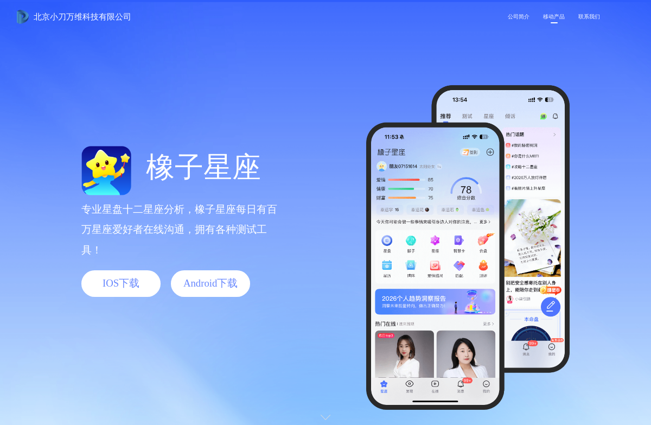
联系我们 (589, 17)
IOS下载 (121, 283)
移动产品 (554, 17)
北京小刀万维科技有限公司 (82, 16)
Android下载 (210, 283)
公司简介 (518, 17)
